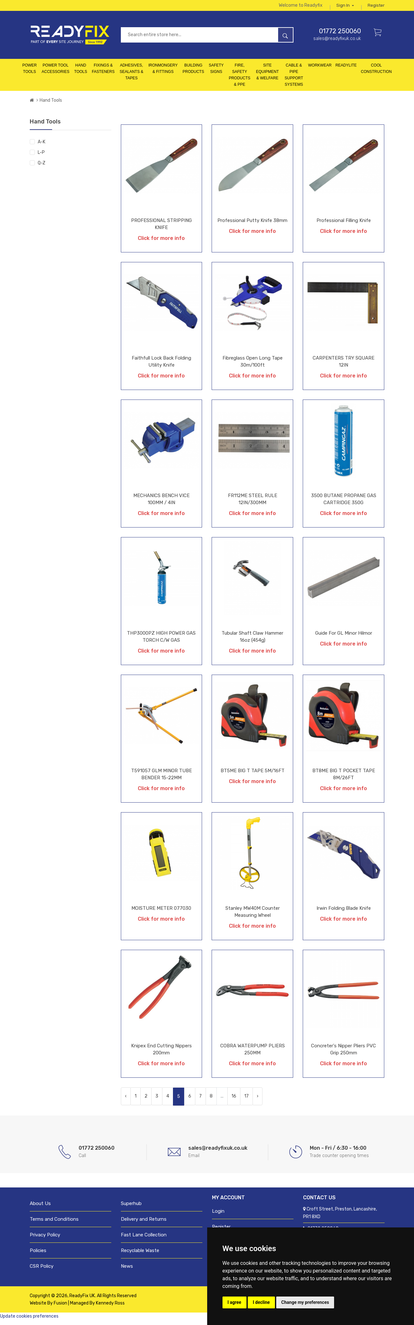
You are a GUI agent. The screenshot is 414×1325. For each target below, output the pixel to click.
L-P (41, 157)
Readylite (346, 70)
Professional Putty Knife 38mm (252, 225)
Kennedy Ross (110, 1308)
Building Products (193, 73)
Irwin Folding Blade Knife (343, 913)
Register (376, 8)
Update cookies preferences (29, 1321)
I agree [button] (234, 1302)
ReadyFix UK (82, 1300)
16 (233, 1101)
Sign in (344, 8)
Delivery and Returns (144, 1224)
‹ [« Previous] (126, 1101)
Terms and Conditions (54, 1224)
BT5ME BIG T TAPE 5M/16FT (253, 775)
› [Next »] (257, 1101)
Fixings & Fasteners (103, 73)
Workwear (320, 70)
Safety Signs (216, 73)
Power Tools (29, 73)
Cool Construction (376, 73)
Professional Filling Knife (343, 225)
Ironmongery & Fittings (163, 73)
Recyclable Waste (140, 1255)
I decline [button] (261, 1302)
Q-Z (41, 168)
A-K (41, 146)
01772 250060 (340, 36)
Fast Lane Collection (144, 1239)
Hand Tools (80, 73)
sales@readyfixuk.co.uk (337, 43)
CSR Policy (41, 1271)
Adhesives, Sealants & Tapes (131, 76)
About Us (40, 1208)
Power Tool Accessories (55, 73)
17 (246, 1101)
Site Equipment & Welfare (267, 76)
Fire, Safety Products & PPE (239, 79)
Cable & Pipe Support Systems (294, 79)
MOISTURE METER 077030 (161, 913)
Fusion (60, 1308)
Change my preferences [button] (305, 1302)
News (127, 1271)
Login (218, 1216)
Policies (38, 1255)
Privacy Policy (45, 1239)
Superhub (131, 1208)
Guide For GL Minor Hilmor (343, 638)
